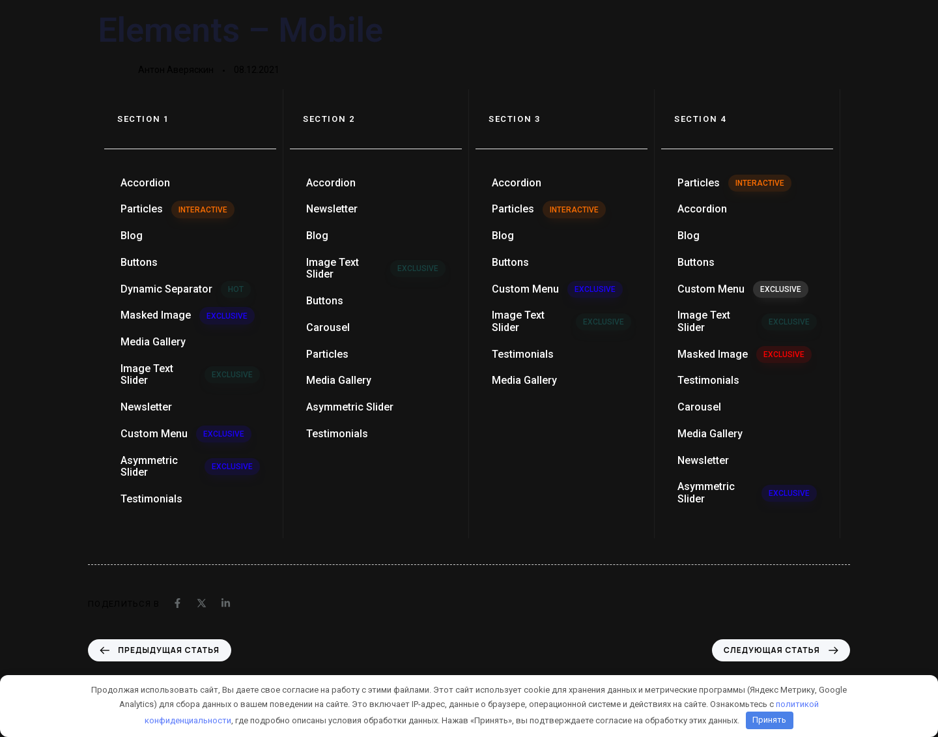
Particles (177, 209)
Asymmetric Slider (190, 466)
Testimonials (151, 499)
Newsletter (146, 407)
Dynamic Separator (186, 289)
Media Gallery (153, 342)
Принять (769, 720)
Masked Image (188, 315)
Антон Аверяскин (176, 70)
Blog (132, 235)
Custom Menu (186, 434)
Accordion (145, 183)
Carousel (328, 327)
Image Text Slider (190, 374)
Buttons (139, 262)
